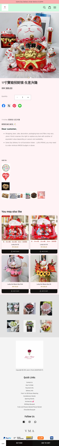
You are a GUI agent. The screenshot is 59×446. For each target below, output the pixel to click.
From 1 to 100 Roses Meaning (29, 393)
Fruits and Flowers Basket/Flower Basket (29, 407)
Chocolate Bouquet (29, 410)
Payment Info (29, 388)
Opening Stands (29, 399)
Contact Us (29, 382)
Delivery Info (29, 391)
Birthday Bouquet (29, 404)
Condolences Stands (29, 396)
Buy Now (19, 443)
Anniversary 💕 (29, 401)
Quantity (4, 96)
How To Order (29, 385)
